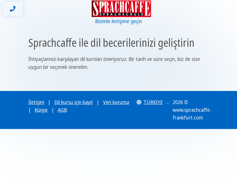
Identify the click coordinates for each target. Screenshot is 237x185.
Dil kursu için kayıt (73, 102)
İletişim (36, 102)
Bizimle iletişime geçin (118, 21)
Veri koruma (116, 102)
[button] (153, 102)
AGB (62, 110)
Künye (41, 110)
